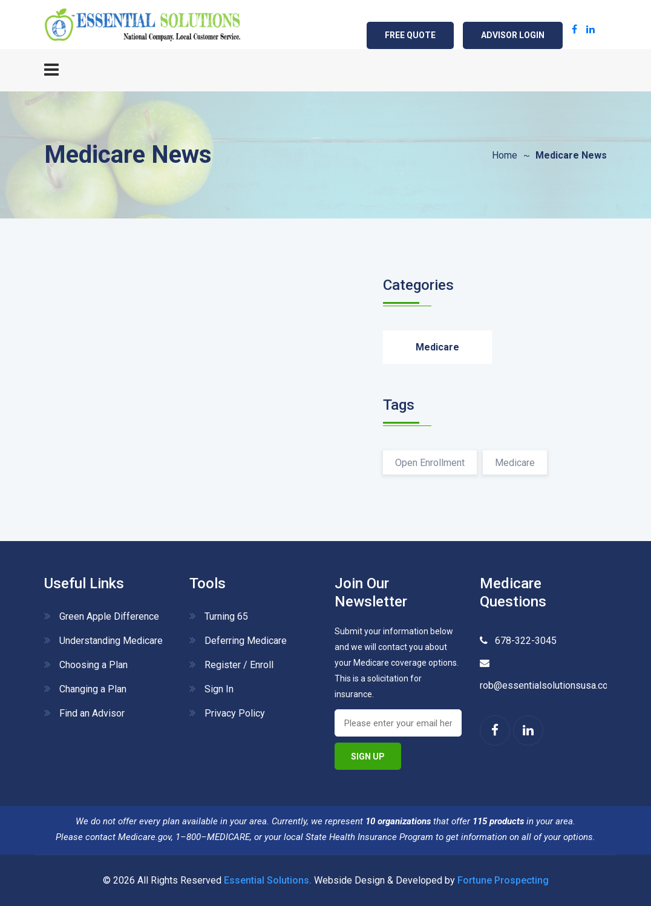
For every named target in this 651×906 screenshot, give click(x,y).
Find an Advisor (92, 713)
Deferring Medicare (245, 640)
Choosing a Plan (93, 665)
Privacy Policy (234, 713)
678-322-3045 (523, 640)
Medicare (437, 347)
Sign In (219, 689)
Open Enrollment (430, 462)
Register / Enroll (238, 665)
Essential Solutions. (268, 880)
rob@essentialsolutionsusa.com (548, 685)
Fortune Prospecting (503, 880)
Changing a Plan (92, 689)
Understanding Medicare (111, 640)
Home (504, 155)
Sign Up (368, 756)
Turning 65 (226, 616)
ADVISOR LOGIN (513, 35)
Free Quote (410, 35)
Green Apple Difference (109, 616)
